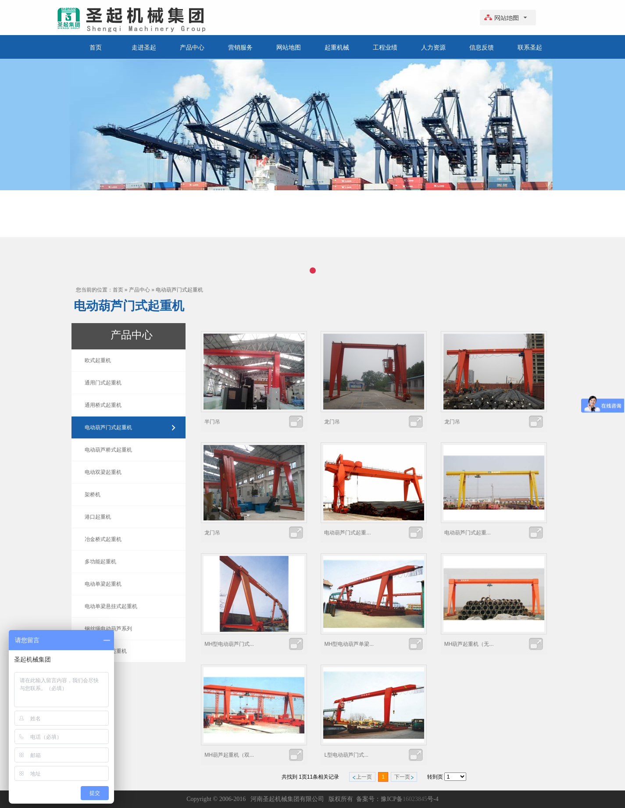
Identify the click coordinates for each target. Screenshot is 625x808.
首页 (95, 47)
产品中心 (192, 47)
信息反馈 (481, 47)
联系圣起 (530, 47)
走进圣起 (144, 47)
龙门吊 (332, 422)
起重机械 (337, 47)
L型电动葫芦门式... (346, 755)
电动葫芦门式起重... (347, 533)
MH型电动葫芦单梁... (349, 644)
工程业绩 (385, 47)
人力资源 (433, 47)
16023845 (415, 799)
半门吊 (212, 422)
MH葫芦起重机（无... (469, 644)
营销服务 (240, 47)
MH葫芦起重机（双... (229, 755)
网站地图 (288, 47)
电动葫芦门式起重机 (179, 290)
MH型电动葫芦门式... (229, 644)
